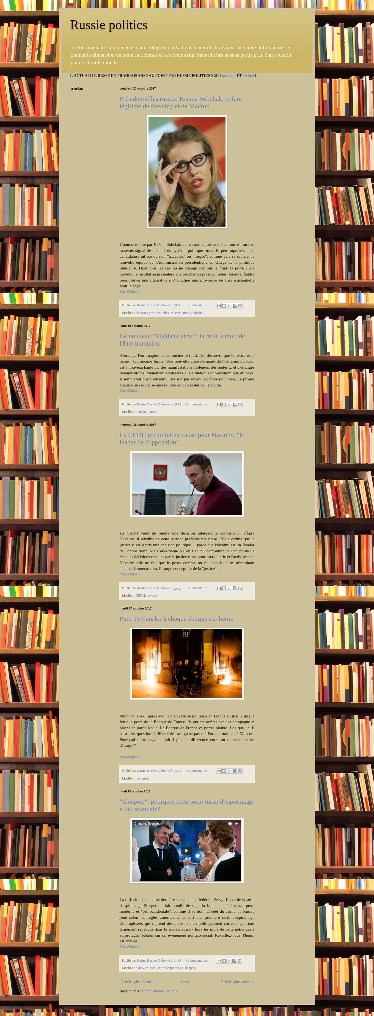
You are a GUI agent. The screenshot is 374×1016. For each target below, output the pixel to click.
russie (187, 313)
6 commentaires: (198, 305)
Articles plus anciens (237, 982)
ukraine (153, 412)
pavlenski (142, 778)
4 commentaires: (198, 404)
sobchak (198, 313)
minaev (151, 968)
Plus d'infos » (130, 292)
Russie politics (108, 24)
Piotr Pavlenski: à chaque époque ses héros (176, 618)
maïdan (141, 412)
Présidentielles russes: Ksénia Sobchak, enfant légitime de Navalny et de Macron (181, 102)
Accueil (187, 982)
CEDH (140, 595)
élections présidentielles (152, 313)
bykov (140, 968)
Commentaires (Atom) (159, 991)
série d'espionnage (170, 968)
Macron (175, 313)
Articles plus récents (136, 982)
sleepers (190, 968)
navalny (152, 595)
